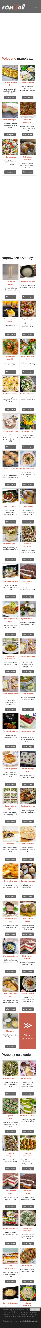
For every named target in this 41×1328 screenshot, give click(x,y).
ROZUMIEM (35, 1309)
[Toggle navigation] (36, 7)
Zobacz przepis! (10, 97)
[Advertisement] (20, 33)
